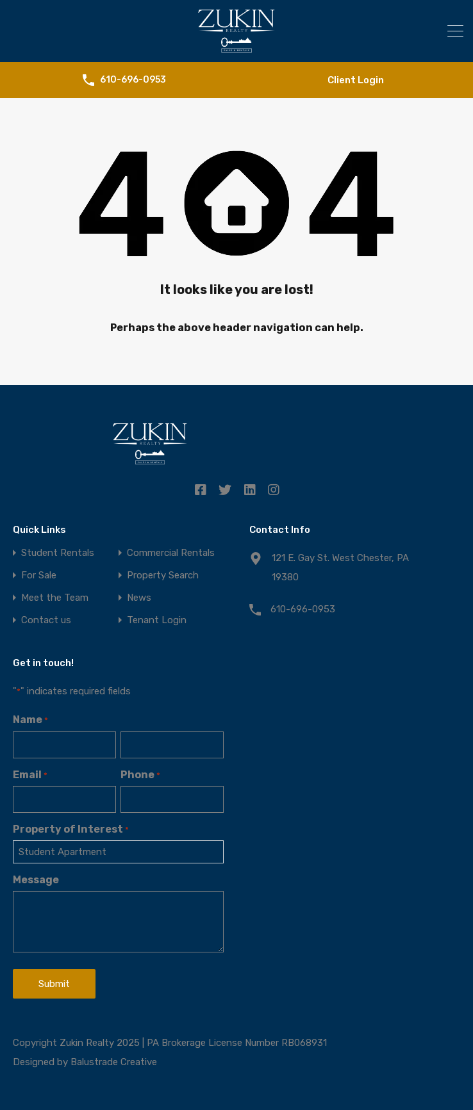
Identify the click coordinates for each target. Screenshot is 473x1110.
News (139, 598)
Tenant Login (157, 620)
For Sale (38, 575)
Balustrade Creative (114, 1062)
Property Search (163, 575)
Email (30, 775)
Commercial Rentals (171, 553)
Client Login (356, 80)
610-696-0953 (133, 80)
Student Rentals (57, 553)
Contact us (46, 620)
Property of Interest (71, 829)
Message (36, 880)
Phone (140, 775)
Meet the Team (54, 598)
